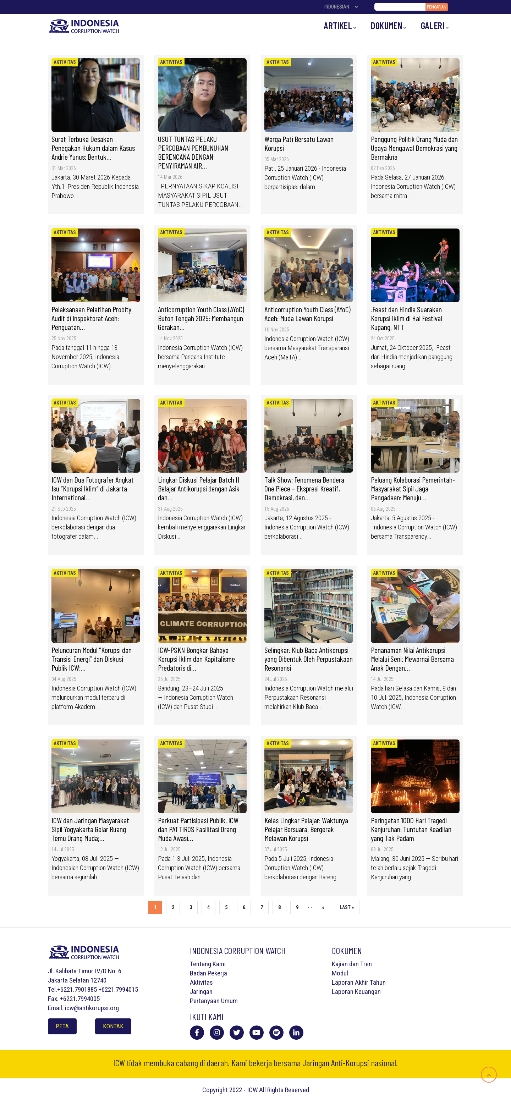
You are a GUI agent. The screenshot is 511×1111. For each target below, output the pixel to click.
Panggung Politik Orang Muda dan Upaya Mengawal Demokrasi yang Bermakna (414, 147)
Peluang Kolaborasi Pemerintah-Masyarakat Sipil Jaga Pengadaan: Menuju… (413, 488)
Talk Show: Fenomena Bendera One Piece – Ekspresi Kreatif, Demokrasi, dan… (304, 488)
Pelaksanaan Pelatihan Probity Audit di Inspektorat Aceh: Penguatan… (91, 317)
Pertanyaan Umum (214, 1001)
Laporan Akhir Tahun (359, 982)
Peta (62, 1026)
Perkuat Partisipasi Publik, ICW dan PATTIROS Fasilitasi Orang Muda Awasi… (198, 828)
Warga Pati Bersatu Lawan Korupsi (299, 143)
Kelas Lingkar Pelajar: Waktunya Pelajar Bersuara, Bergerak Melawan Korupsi (306, 828)
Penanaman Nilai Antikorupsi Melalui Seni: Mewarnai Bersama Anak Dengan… (412, 658)
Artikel (340, 26)
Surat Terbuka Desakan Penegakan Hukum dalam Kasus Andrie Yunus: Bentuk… (93, 147)
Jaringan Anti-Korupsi (335, 1062)
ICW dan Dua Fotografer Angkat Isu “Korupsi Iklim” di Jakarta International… (92, 488)
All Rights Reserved (284, 1090)
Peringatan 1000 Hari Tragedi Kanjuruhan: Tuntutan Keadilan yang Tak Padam (411, 828)
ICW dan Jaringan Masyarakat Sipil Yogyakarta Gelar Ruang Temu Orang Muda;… (90, 828)
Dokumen (389, 26)
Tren (366, 964)
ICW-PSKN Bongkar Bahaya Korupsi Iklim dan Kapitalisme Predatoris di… (196, 658)
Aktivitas (65, 62)
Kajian (340, 964)
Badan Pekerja (208, 973)
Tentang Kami (208, 964)
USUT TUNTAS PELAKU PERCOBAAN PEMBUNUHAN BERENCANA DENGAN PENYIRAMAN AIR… (193, 152)
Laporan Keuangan (356, 992)
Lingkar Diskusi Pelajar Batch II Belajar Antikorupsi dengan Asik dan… (199, 488)
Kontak (113, 1026)
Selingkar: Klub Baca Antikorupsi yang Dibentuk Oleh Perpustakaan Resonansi (308, 658)
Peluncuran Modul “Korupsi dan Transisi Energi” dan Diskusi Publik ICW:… (91, 658)
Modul (340, 973)
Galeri (435, 26)
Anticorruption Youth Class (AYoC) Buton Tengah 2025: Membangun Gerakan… (201, 317)
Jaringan (201, 992)
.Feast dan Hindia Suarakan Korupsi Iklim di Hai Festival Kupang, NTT (406, 317)
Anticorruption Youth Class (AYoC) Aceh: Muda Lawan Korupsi (307, 313)
